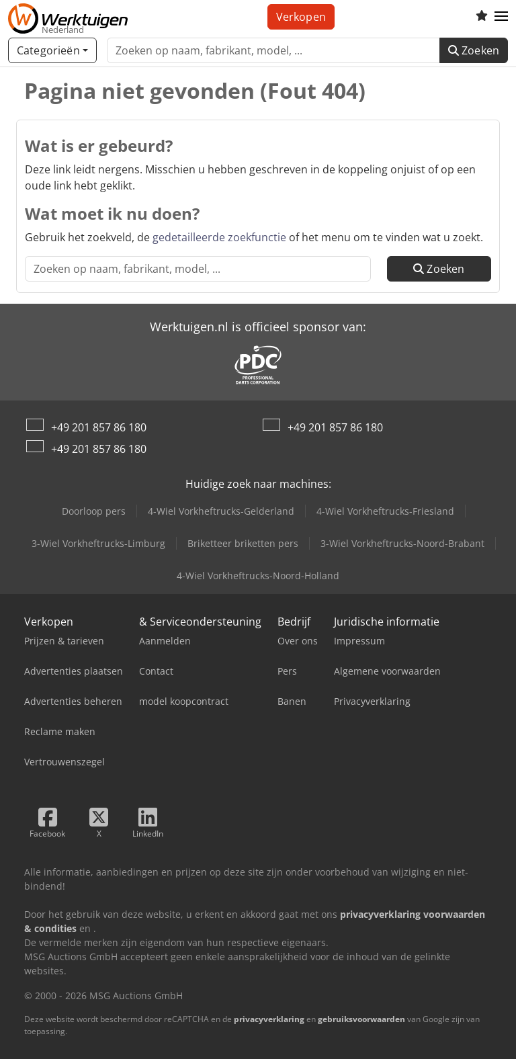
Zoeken (473, 50)
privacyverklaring (269, 1019)
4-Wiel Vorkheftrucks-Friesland (385, 511)
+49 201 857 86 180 (98, 427)
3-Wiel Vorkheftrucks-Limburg (98, 543)
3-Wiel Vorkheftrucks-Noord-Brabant (402, 543)
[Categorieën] (52, 50)
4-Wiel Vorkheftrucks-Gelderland (221, 511)
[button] (501, 17)
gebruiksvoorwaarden (361, 1019)
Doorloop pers (94, 511)
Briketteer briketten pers (242, 543)
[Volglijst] (482, 17)
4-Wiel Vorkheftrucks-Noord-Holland (258, 575)
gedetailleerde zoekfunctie (219, 237)
